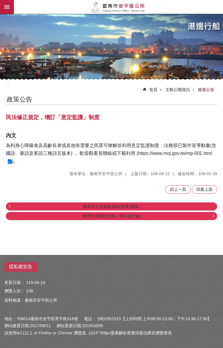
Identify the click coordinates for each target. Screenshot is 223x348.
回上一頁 (178, 189)
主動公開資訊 (178, 89)
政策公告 (206, 89)
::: (8, 85)
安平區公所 (118, 7)
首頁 (153, 89)
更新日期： (14, 282)
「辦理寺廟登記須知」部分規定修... (111, 216)
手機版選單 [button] (7, 7)
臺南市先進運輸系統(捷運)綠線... (112, 206)
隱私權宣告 (20, 266)
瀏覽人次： (14, 291)
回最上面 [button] (204, 189)
